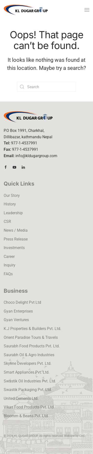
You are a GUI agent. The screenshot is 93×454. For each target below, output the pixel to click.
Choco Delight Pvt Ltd (22, 302)
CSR (7, 221)
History (10, 204)
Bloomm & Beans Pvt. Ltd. (26, 416)
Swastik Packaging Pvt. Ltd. (28, 389)
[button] (86, 10)
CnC (82, 436)
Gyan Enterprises (18, 311)
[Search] (46, 87)
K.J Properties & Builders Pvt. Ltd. (32, 328)
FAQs (8, 274)
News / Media (16, 230)
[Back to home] (26, 10)
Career (9, 256)
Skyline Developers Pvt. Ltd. (27, 363)
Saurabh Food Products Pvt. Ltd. (32, 346)
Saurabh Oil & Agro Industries (29, 355)
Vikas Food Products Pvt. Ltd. (29, 407)
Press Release (16, 239)
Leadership (13, 213)
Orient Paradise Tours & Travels (31, 337)
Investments (14, 247)
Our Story (12, 195)
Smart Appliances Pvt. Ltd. (26, 372)
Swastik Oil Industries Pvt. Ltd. (30, 381)
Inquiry (9, 265)
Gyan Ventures (16, 319)
